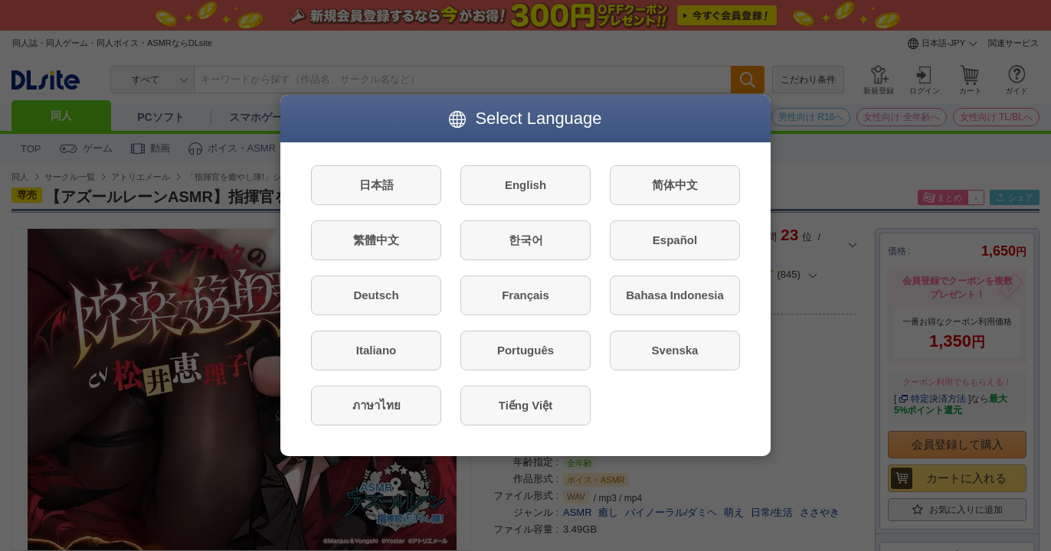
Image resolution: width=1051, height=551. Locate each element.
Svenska (675, 350)
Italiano (376, 350)
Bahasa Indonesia (675, 295)
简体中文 (675, 184)
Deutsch (375, 295)
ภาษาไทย (376, 405)
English (525, 184)
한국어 (526, 239)
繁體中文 (376, 239)
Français (525, 295)
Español (675, 239)
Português (525, 350)
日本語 (376, 184)
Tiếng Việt (525, 405)
